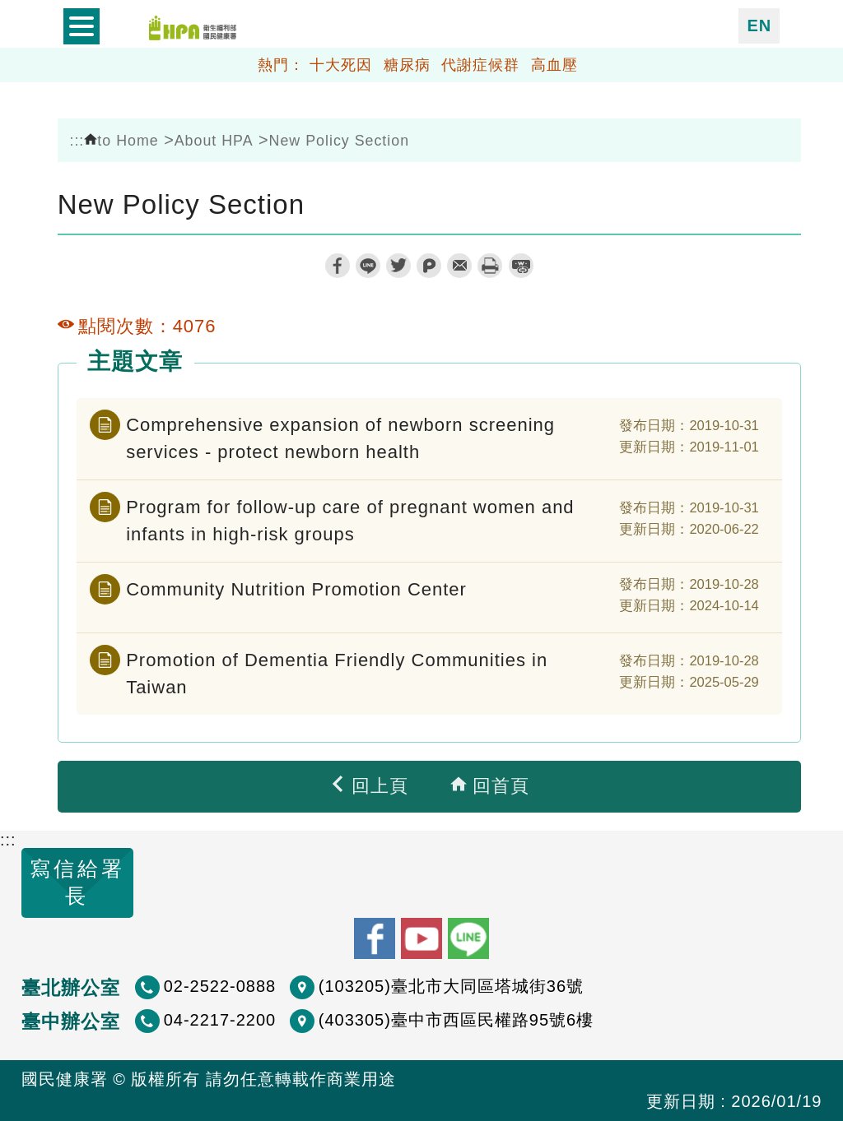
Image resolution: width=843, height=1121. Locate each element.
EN (759, 25)
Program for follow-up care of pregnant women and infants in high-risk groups (350, 520)
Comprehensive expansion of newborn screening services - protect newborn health (340, 438)
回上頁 (368, 786)
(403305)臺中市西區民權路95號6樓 (456, 1020)
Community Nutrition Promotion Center (296, 589)
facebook (337, 265)
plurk (429, 265)
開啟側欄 (81, 26)
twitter (398, 265)
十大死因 (341, 65)
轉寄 (459, 265)
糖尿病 (407, 65)
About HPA (214, 140)
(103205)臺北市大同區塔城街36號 (451, 986)
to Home (121, 140)
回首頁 (489, 786)
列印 (489, 265)
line (368, 265)
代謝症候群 (480, 65)
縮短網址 (521, 265)
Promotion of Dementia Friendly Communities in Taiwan (336, 673)
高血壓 (554, 65)
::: (76, 140)
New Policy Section (339, 140)
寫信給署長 (77, 882)
